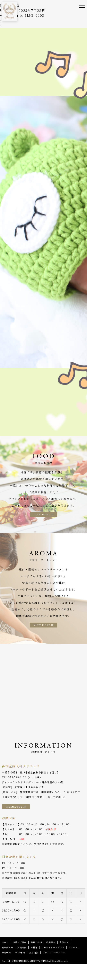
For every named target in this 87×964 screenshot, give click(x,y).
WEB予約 (20, 952)
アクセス (73, 947)
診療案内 (50, 942)
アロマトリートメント (53, 947)
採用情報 (33, 952)
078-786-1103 (17, 777)
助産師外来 (7, 947)
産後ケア (64, 942)
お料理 (34, 947)
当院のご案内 (19, 942)
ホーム (5, 942)
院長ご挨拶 (36, 942)
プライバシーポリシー (54, 952)
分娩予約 (6, 952)
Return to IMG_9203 (22, 15)
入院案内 (21, 947)
